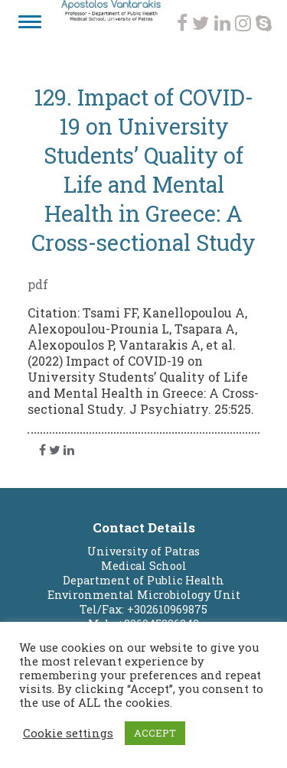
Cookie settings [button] (68, 733)
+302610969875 (167, 609)
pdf (38, 284)
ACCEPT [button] (155, 733)
